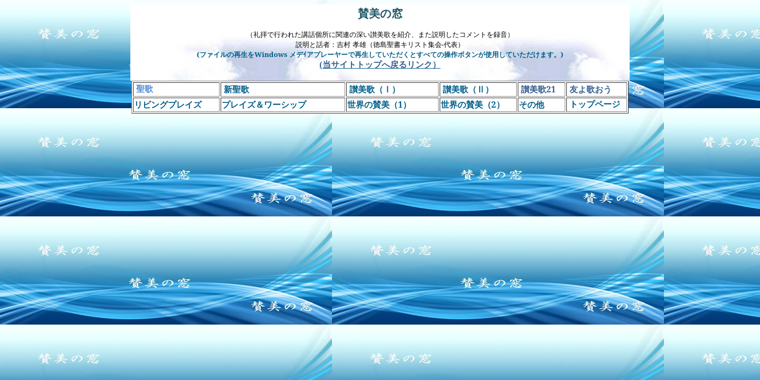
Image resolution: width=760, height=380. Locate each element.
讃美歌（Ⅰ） (374, 89)
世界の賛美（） (473, 104)
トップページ (595, 104)
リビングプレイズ (168, 104)
